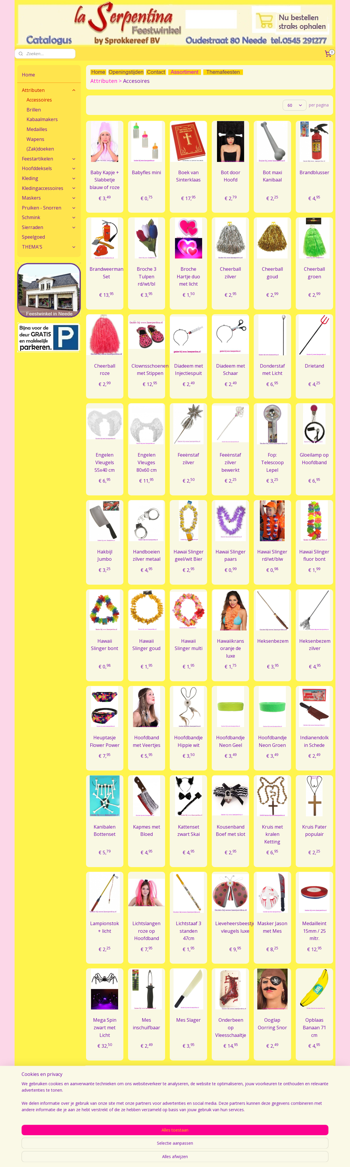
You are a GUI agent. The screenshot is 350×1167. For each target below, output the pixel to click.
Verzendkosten (160, 1125)
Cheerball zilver (230, 273)
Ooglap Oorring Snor (272, 1024)
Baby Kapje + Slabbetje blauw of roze (105, 180)
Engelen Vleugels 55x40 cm (104, 462)
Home (28, 74)
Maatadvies (92, 1119)
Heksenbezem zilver (314, 645)
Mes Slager (188, 1020)
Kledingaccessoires (49, 188)
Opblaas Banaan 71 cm (314, 1027)
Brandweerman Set (106, 273)
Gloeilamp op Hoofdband (314, 459)
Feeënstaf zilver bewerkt (230, 462)
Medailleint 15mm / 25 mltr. (314, 930)
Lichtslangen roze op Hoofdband (146, 930)
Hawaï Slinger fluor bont (314, 555)
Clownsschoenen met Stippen (149, 370)
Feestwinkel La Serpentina (234, 1119)
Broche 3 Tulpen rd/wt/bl (146, 276)
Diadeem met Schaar (230, 370)
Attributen (49, 90)
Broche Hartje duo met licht (188, 276)
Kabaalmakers (42, 119)
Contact (24, 1119)
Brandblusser (314, 172)
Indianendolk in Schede (314, 741)
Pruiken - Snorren (49, 208)
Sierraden (49, 227)
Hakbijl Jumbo (104, 555)
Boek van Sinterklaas (188, 176)
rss (220, 1156)
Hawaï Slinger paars (230, 555)
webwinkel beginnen (243, 1156)
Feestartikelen (49, 159)
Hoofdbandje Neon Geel (230, 741)
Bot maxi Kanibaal (272, 176)
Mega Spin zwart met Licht (104, 1027)
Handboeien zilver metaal (146, 555)
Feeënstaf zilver (188, 459)
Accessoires (39, 100)
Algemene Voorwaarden (296, 1119)
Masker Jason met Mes (272, 927)
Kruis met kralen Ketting (272, 834)
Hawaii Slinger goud (146, 645)
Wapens (35, 139)
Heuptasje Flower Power (104, 741)
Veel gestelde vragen (100, 1125)
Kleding (49, 178)
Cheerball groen (314, 273)
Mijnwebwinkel (294, 1156)
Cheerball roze (104, 370)
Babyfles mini (146, 172)
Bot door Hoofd (230, 176)
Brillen (34, 109)
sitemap (208, 1156)
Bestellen (154, 1119)
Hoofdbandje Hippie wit (188, 741)
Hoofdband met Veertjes (146, 741)
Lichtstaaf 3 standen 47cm (188, 930)
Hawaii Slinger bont (104, 645)
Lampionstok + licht (104, 927)
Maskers (49, 198)
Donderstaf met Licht (272, 370)
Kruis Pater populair (314, 831)
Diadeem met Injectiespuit (188, 370)
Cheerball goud (272, 273)
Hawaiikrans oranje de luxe (230, 648)
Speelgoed (33, 237)
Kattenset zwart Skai (188, 831)
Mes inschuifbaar (146, 1024)
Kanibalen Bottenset (105, 831)
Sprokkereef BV (288, 1125)
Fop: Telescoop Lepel (272, 462)
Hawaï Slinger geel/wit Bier (188, 555)
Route (23, 1125)
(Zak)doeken (40, 149)
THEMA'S (49, 247)
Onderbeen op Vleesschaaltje (230, 1027)
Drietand (314, 366)
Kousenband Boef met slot (230, 831)
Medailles (37, 129)
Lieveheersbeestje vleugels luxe (235, 927)
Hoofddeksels (49, 168)
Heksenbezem (272, 641)
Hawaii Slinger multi (188, 645)
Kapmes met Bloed (146, 831)
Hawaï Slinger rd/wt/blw (272, 555)
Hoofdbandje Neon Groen (272, 741)
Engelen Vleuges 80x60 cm (146, 462)
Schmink (49, 217)
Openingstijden (224, 1125)
